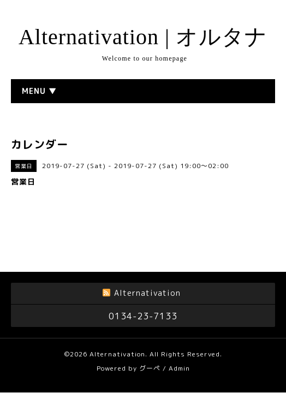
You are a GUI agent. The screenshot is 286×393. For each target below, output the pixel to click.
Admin (179, 363)
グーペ (149, 363)
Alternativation (117, 349)
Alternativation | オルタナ (143, 37)
